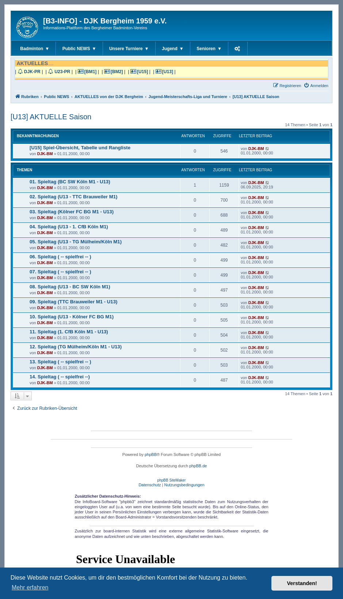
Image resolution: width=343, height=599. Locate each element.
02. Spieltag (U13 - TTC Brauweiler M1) (73, 196)
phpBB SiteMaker (171, 480)
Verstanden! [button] (302, 583)
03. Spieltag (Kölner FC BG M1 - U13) (72, 211)
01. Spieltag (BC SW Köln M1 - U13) (70, 181)
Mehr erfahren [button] (30, 587)
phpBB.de (198, 466)
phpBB (151, 454)
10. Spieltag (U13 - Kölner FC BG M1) (72, 316)
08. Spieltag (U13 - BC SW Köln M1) (70, 286)
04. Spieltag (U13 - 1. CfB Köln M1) (69, 226)
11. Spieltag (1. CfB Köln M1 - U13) (69, 331)
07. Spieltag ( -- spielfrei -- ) (60, 271)
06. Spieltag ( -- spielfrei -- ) (60, 256)
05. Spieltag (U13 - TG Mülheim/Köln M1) (76, 241)
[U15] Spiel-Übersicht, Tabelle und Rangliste (80, 147)
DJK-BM (45, 153)
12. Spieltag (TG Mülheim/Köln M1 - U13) (76, 346)
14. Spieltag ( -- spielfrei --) (60, 376)
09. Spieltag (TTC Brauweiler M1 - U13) (73, 301)
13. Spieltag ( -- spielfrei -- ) (60, 361)
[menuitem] (316, 85)
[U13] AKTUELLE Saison (51, 117)
